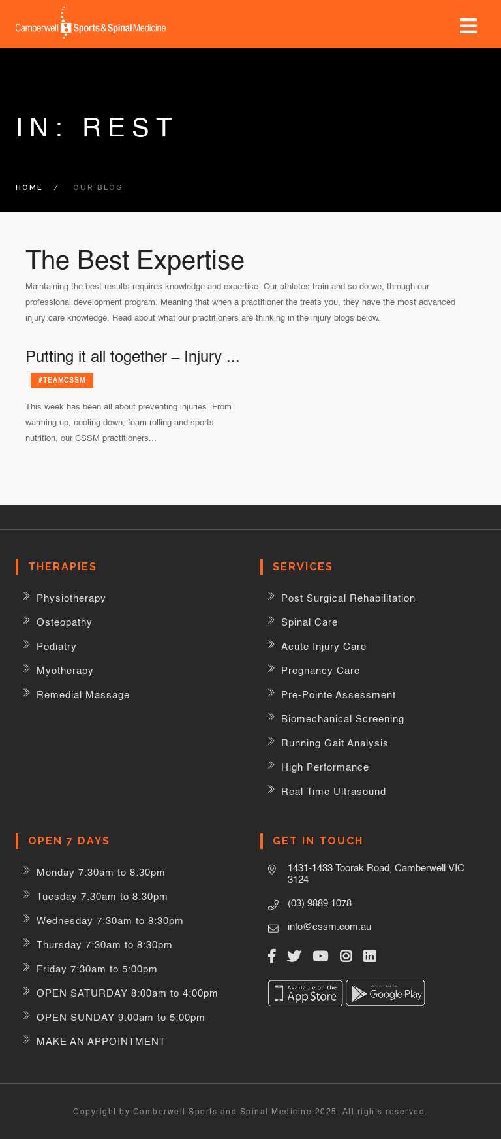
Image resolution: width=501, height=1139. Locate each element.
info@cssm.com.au (329, 926)
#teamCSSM (61, 380)
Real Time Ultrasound (333, 791)
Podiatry (57, 646)
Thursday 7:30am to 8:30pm (105, 944)
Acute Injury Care (324, 646)
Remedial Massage (83, 694)
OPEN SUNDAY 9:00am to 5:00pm (121, 1017)
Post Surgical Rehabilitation (348, 597)
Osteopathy (65, 622)
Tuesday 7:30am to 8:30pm (102, 896)
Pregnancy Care (320, 670)
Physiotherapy (71, 597)
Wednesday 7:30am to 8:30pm (110, 920)
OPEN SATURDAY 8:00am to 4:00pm (128, 993)
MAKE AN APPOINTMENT (101, 1041)
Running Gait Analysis (335, 742)
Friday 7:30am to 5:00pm (97, 968)
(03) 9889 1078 (320, 902)
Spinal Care (309, 622)
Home (29, 188)
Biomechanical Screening (342, 718)
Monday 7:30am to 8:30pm (101, 872)
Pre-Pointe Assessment (338, 694)
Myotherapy (65, 670)
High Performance (325, 767)
